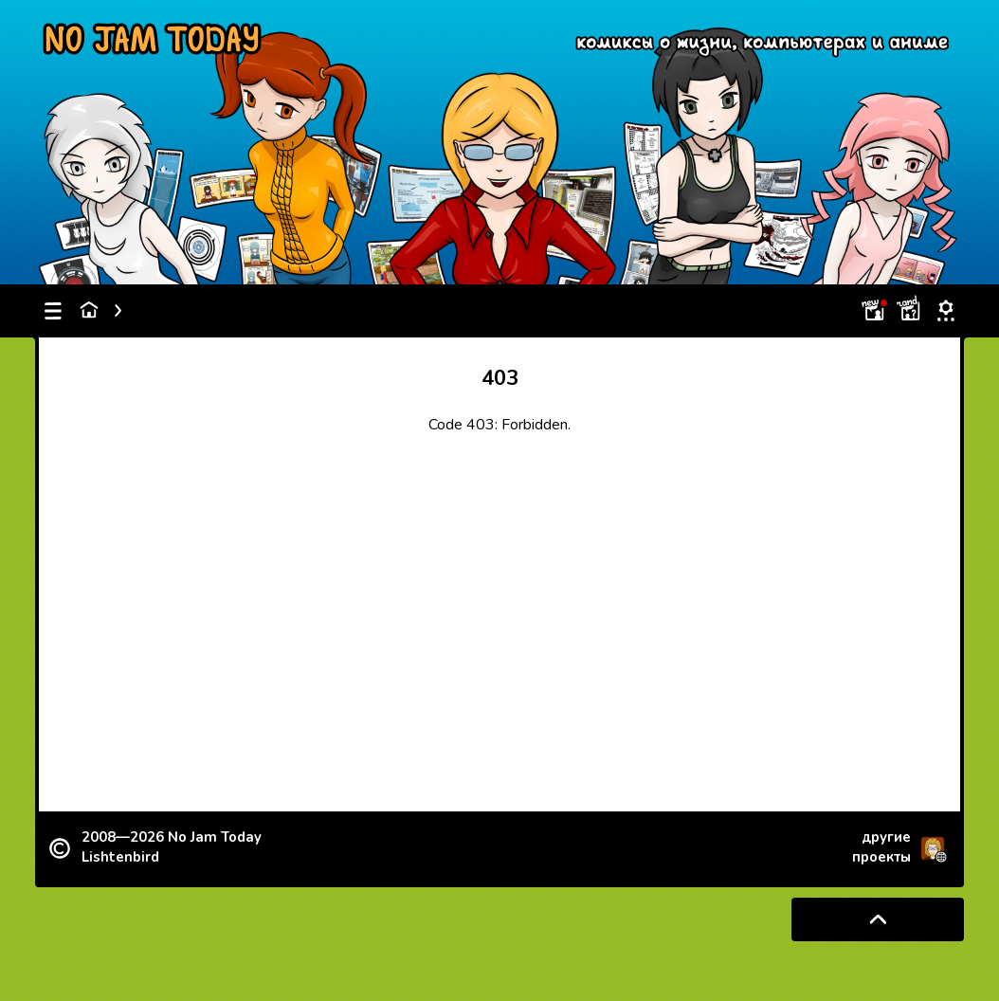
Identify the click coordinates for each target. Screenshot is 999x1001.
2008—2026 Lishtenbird (172, 847)
